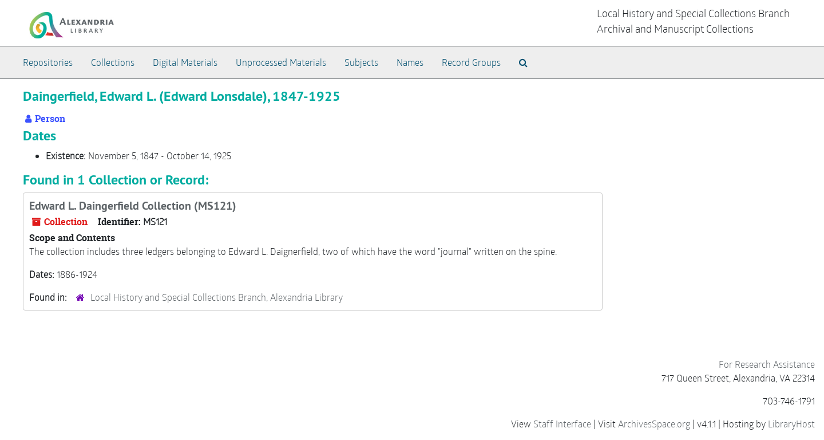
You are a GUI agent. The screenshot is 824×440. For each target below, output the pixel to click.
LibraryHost (791, 424)
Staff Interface (562, 424)
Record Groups (471, 62)
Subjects (361, 62)
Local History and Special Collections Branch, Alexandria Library (216, 297)
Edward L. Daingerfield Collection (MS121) (132, 205)
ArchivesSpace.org (654, 424)
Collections (112, 62)
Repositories (48, 62)
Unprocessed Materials (281, 62)
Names (410, 62)
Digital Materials (185, 62)
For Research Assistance (767, 364)
